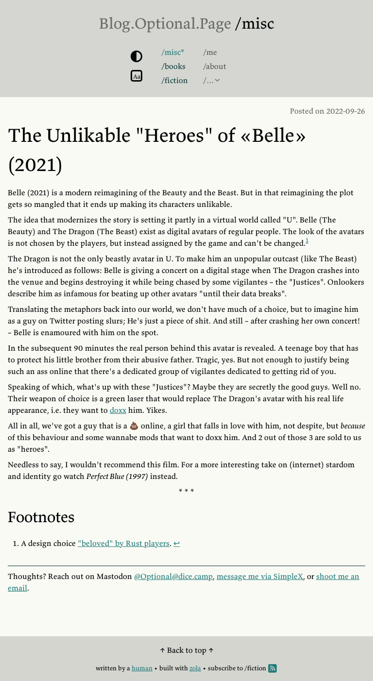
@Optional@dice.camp (173, 576)
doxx (118, 410)
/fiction (174, 80)
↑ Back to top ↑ (187, 650)
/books (173, 66)
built (166, 668)
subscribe (222, 668)
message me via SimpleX (260, 576)
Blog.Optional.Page (165, 23)
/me (210, 52)
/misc (254, 23)
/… (208, 80)
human (142, 668)
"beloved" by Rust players (124, 543)
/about (214, 66)
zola (195, 668)
